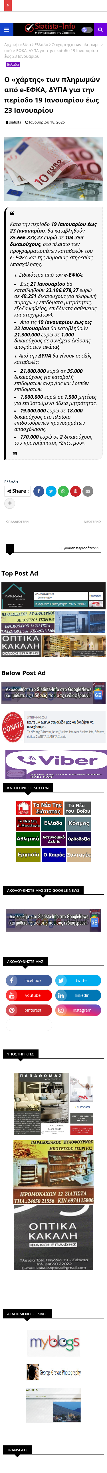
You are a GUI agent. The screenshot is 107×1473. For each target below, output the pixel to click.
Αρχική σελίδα (17, 44)
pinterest (33, 1010)
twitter (82, 980)
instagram (82, 1010)
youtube (33, 995)
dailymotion (29, 1025)
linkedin (82, 995)
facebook (32, 980)
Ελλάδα (41, 44)
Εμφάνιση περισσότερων (79, 548)
